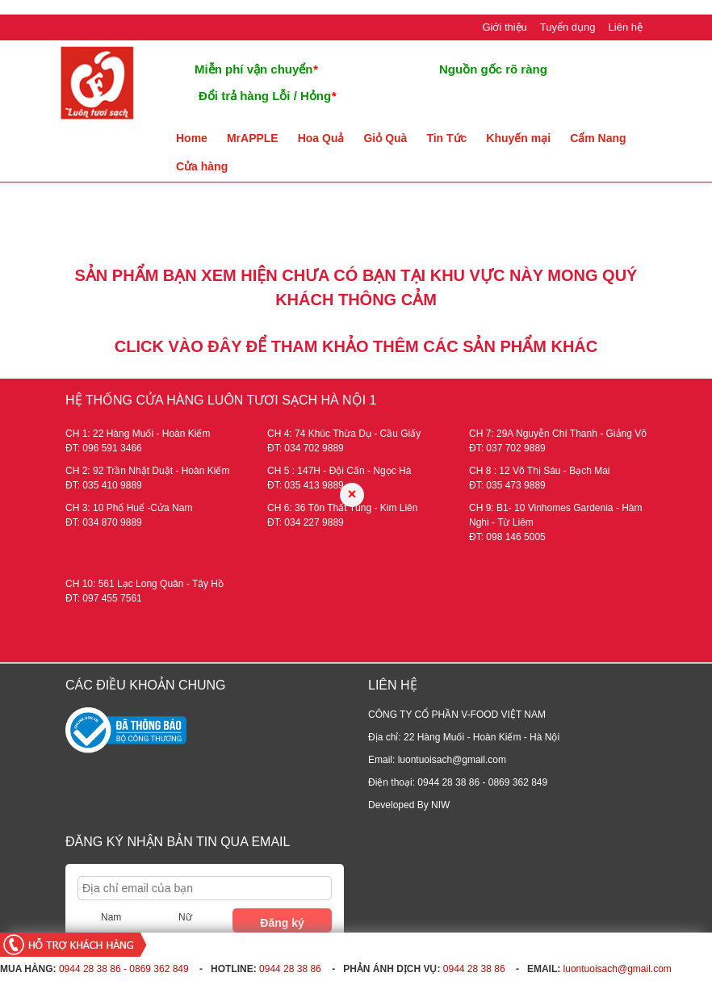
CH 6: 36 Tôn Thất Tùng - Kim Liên (342, 508)
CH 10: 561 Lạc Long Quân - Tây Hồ (144, 583)
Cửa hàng (202, 166)
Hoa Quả (321, 138)
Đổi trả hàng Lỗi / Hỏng (267, 96)
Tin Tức (446, 138)
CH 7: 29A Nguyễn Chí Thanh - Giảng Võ (558, 433)
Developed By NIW (409, 805)
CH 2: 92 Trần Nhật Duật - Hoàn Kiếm (147, 470)
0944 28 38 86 (290, 969)
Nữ (185, 917)
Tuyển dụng (568, 27)
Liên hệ (626, 27)
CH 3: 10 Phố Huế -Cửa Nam (128, 508)
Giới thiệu (504, 27)
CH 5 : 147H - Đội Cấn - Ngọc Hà (339, 470)
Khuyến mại (518, 138)
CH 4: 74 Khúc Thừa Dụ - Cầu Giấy (344, 433)
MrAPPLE (253, 138)
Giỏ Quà (385, 138)
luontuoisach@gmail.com (617, 969)
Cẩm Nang (598, 138)
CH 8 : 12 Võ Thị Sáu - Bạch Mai (539, 470)
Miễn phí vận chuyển (256, 69)
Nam (111, 917)
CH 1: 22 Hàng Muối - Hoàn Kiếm (137, 433)
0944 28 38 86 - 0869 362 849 (124, 969)
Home (191, 138)
